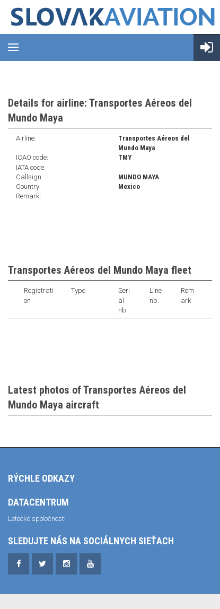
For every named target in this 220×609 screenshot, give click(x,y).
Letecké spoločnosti (37, 519)
